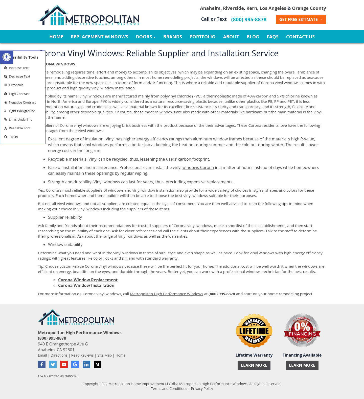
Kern (251, 8)
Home (56, 37)
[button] (6, 57)
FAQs (273, 37)
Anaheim (210, 8)
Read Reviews (82, 355)
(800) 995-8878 (249, 19)
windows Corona (198, 167)
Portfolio (203, 37)
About (231, 37)
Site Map (105, 355)
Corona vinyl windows (79, 125)
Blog (252, 37)
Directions (59, 355)
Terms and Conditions (169, 388)
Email (42, 355)
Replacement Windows (99, 37)
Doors (145, 37)
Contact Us (300, 37)
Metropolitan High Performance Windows (166, 293)
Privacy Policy (202, 388)
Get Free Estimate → (301, 19)
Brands (172, 37)
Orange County (309, 8)
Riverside (233, 8)
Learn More (254, 365)
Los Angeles (273, 8)
